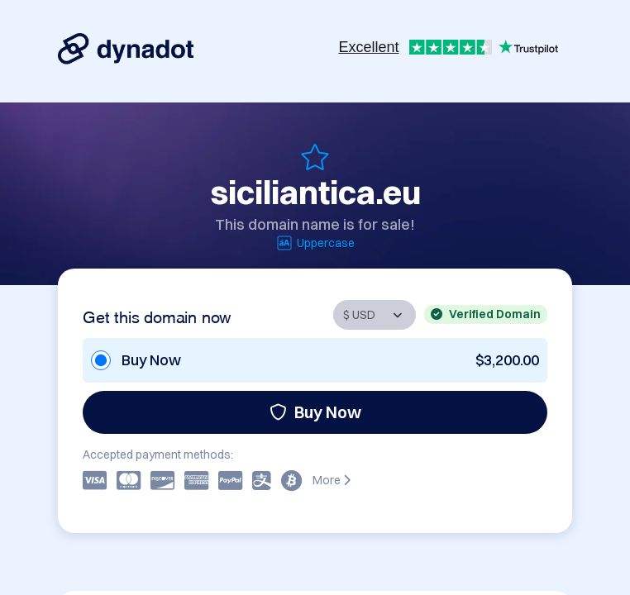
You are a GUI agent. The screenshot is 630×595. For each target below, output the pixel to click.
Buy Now (315, 412)
